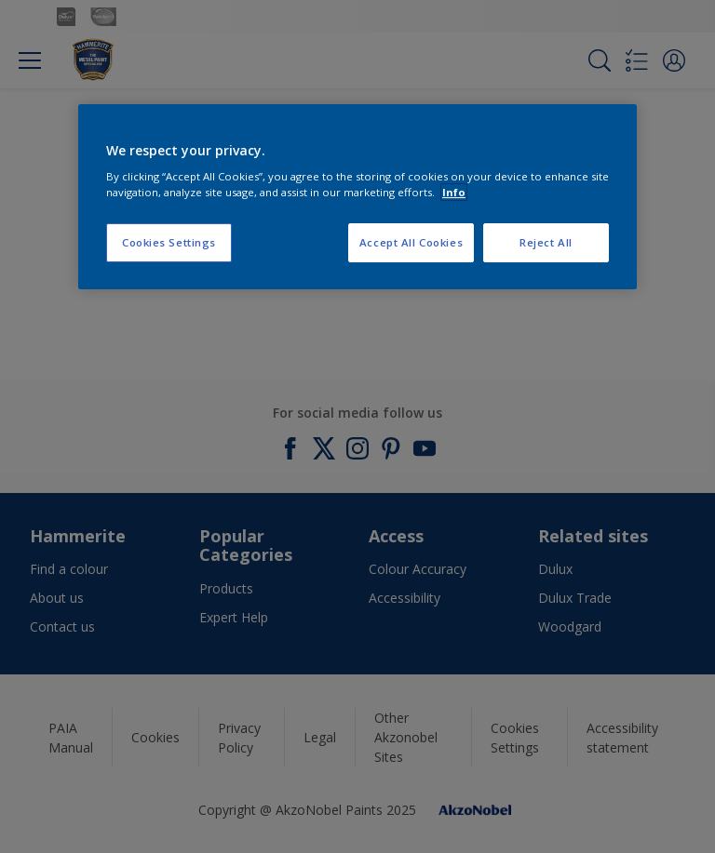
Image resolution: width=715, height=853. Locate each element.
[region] (357, 197)
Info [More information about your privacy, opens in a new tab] (453, 192)
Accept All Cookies (411, 242)
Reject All (546, 242)
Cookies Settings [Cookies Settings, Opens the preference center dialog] (169, 242)
